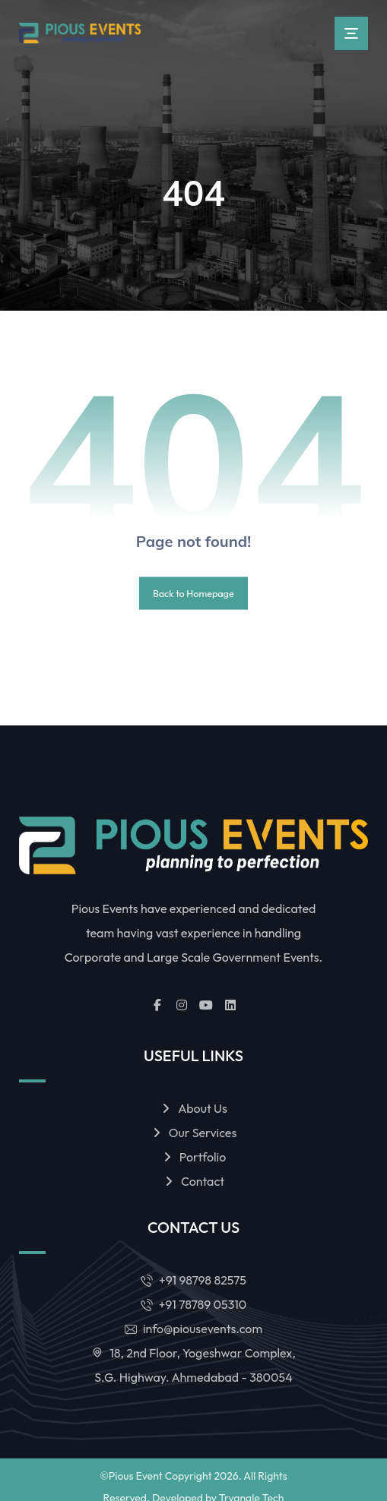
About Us (193, 1109)
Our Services (193, 1133)
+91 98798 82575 (193, 1280)
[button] (351, 33)
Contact (193, 1182)
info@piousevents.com (193, 1329)
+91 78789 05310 (194, 1305)
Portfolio (194, 1157)
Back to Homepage (193, 593)
